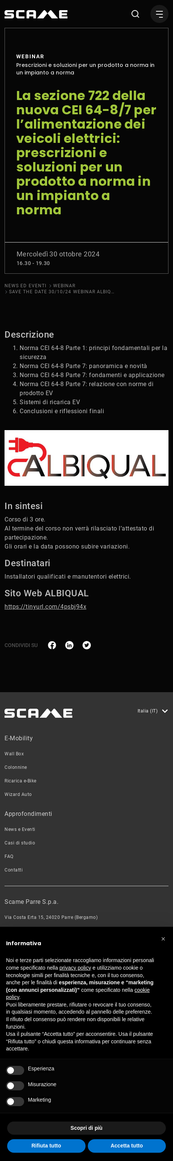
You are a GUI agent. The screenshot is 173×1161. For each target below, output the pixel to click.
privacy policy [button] (75, 968)
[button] (163, 939)
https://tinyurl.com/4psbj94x (45, 606)
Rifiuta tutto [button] (46, 1146)
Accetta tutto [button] (126, 1146)
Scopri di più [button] (86, 1128)
